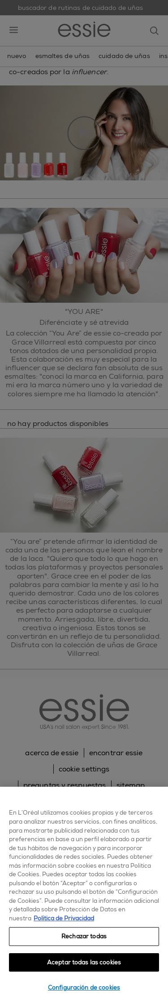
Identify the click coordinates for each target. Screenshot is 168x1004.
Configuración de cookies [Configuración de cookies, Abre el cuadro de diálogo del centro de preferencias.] (84, 987)
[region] (84, 895)
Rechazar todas (84, 936)
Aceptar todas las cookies (84, 962)
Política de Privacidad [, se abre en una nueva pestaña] (64, 918)
